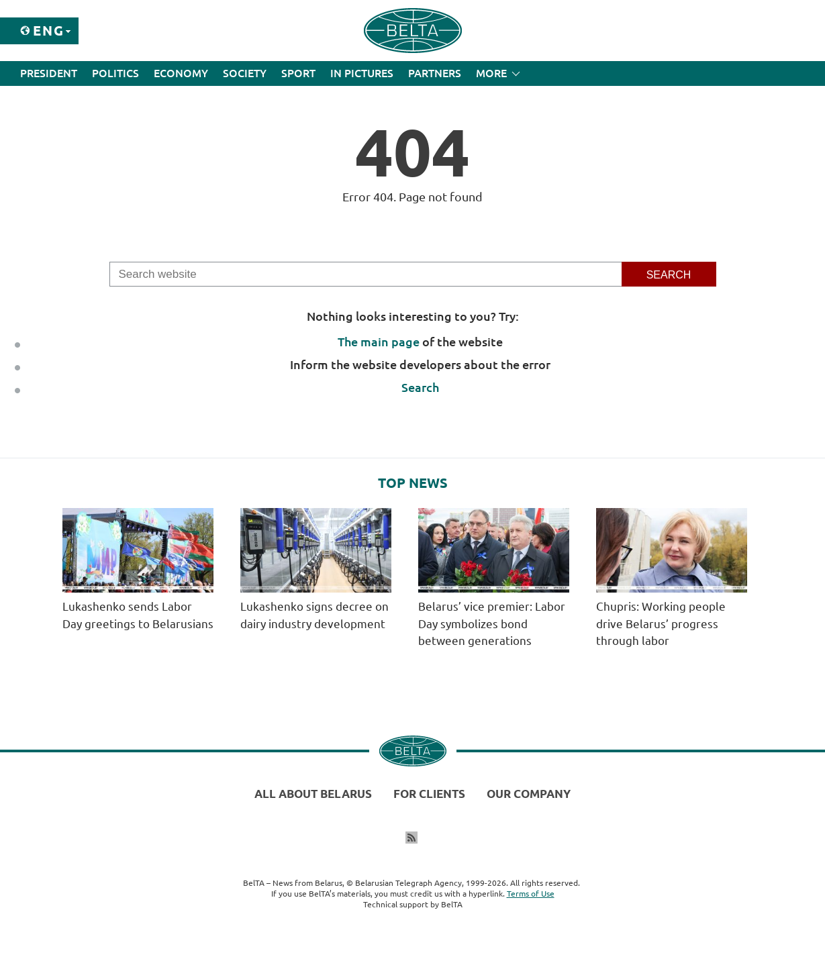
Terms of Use (530, 893)
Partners (434, 73)
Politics (115, 73)
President (48, 73)
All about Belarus (313, 793)
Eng (48, 30)
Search (420, 387)
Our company (529, 793)
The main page (379, 341)
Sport (298, 73)
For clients (429, 793)
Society (244, 73)
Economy (181, 73)
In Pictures (361, 73)
